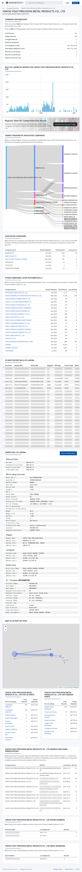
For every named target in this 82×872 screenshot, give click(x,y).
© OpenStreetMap (67, 687)
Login (67, 3)
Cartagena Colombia (50, 728)
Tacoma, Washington (9, 722)
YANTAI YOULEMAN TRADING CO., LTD (17, 323)
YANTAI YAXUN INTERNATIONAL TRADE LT (18, 320)
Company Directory (12, 8)
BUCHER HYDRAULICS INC (72, 196)
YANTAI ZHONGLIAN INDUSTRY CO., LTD (18, 332)
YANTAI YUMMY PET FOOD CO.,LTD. (16, 326)
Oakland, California (11, 729)
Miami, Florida (9, 726)
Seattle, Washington (11, 718)
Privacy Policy (57, 869)
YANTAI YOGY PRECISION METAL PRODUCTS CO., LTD (24, 177)
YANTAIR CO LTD (10, 338)
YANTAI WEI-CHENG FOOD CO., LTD (16, 293)
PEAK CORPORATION (70, 200)
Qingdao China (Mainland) (49, 708)
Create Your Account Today (65, 124)
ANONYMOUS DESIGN (43, 213)
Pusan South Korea (50, 712)
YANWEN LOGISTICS (11, 348)
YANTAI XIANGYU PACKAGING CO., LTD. (17, 305)
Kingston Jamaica (49, 720)
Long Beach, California (9, 706)
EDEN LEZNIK (40, 211)
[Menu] (3, 3)
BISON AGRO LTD (69, 217)
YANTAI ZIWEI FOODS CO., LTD (14, 335)
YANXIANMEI (9, 351)
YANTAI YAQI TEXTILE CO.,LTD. (14, 317)
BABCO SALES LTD (41, 195)
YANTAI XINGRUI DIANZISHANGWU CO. (17, 311)
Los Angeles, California (9, 711)
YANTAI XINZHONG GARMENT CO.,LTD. (17, 314)
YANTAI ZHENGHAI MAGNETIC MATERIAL (18, 329)
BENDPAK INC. (40, 168)
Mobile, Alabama (10, 715)
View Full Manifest (68, 453)
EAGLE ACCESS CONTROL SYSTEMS (47, 202)
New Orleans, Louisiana (9, 739)
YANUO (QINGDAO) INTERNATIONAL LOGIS (19, 342)
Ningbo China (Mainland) (48, 724)
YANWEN (8, 345)
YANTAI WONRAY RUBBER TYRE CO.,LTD (17, 299)
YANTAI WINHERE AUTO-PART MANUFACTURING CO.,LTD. (23, 296)
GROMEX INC (40, 207)
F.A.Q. (77, 869)
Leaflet (60, 687)
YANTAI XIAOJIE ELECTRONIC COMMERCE (18, 308)
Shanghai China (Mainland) (49, 733)
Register (75, 3)
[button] (5, 626)
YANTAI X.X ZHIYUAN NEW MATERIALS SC (18, 302)
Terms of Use (69, 869)
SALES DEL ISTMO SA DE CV (72, 218)
